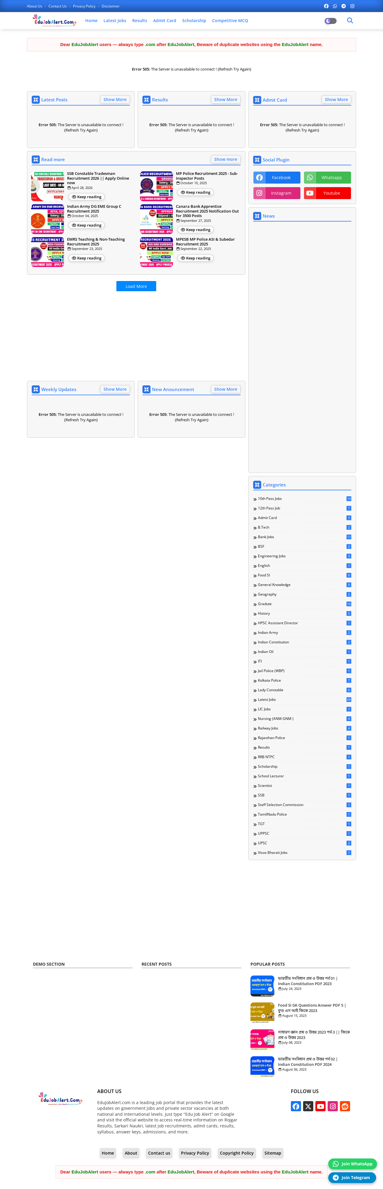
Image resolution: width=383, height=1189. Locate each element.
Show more (225, 159)
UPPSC (304, 833)
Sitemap (273, 1153)
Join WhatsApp (353, 1164)
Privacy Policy (84, 6)
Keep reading (89, 196)
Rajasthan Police (304, 737)
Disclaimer (111, 6)
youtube (331, 193)
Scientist (304, 785)
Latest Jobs (115, 20)
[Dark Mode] (350, 21)
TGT (304, 824)
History (304, 613)
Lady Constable (304, 690)
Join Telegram (351, 1178)
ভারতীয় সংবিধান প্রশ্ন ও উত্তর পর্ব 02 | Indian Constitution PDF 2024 (308, 1061)
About (131, 1153)
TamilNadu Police (304, 814)
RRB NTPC (304, 757)
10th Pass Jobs (304, 498)
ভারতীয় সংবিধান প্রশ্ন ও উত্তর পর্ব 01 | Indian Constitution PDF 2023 (308, 981)
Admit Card (164, 20)
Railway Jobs (304, 728)
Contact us (58, 6)
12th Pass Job (304, 508)
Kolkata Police (304, 680)
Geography (304, 594)
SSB (304, 795)
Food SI (304, 575)
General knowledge (304, 584)
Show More (115, 99)
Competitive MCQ (230, 20)
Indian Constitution (304, 642)
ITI (304, 661)
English (304, 565)
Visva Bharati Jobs (304, 852)
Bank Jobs (304, 537)
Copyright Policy (237, 1153)
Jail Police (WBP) (304, 670)
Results (139, 20)
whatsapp (332, 177)
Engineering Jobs (304, 556)
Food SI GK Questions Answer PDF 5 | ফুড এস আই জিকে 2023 (312, 1007)
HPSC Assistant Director (304, 623)
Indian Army (304, 632)
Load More (136, 286)
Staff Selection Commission (304, 804)
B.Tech (304, 527)
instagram (281, 193)
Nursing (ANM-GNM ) (304, 718)
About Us (35, 6)
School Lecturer (304, 776)
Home (91, 20)
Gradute (304, 604)
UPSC (304, 843)
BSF (304, 546)
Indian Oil (304, 651)
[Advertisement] (136, 337)
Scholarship (194, 20)
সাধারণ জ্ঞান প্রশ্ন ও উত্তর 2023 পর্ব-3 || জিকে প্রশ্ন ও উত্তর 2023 (314, 1034)
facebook (281, 177)
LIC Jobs (304, 709)
